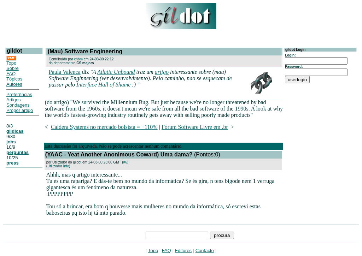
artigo (162, 72)
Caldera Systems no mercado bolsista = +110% (104, 127)
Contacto (204, 250)
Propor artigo (19, 110)
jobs (11, 141)
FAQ (11, 73)
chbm (78, 59)
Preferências (19, 94)
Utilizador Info (58, 166)
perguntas (17, 152)
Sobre (12, 68)
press (12, 163)
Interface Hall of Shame (103, 85)
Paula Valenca (65, 72)
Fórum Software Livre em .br (195, 127)
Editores (183, 250)
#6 (125, 162)
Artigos (13, 99)
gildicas (14, 131)
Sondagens (18, 105)
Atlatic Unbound (116, 72)
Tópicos (14, 79)
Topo (11, 63)
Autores (14, 84)
